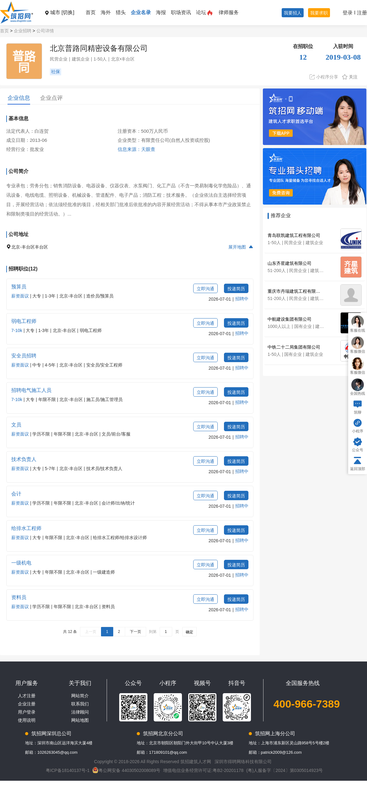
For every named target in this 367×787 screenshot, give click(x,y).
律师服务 (229, 12)
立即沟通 (205, 288)
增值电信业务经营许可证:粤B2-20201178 (203, 770)
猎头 (121, 12)
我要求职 (319, 12)
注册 (362, 12)
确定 (189, 632)
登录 (348, 12)
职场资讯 (181, 12)
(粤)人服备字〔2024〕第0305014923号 (284, 770)
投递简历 (236, 288)
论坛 (201, 12)
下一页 (135, 631)
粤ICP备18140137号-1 (68, 770)
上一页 (90, 631)
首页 (91, 12)
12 (303, 57)
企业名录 (141, 12)
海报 (161, 12)
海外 (106, 12)
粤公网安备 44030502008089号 (126, 770)
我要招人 (292, 12)
